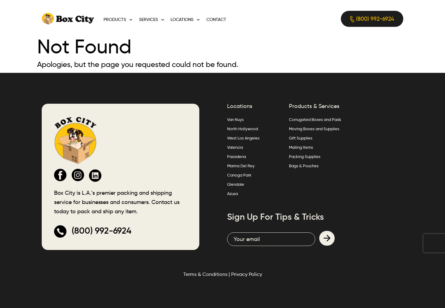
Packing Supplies (304, 156)
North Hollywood (242, 128)
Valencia (235, 147)
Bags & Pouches (304, 165)
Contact (216, 19)
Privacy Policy (246, 274)
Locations (182, 19)
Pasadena (236, 156)
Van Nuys (235, 119)
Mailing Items (301, 147)
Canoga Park (239, 175)
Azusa (232, 193)
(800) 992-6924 (372, 19)
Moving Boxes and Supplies (314, 128)
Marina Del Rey (241, 165)
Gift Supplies (300, 137)
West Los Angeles (243, 137)
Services (148, 19)
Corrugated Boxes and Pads (315, 119)
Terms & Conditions (205, 274)
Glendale (235, 184)
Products (115, 19)
